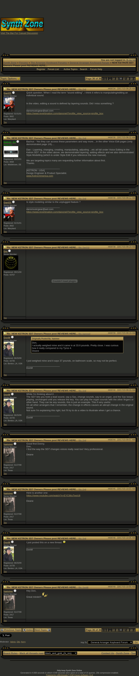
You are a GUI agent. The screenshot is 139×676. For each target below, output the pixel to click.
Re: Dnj (82, 89)
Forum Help (96, 69)
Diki (18, 642)
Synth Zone (10, 62)
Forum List (53, 69)
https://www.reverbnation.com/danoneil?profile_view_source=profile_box (64, 113)
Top (5, 122)
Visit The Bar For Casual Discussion (19, 33)
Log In (131, 60)
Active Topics (71, 69)
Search (83, 69)
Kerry (23, 642)
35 (117, 78)
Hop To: (84, 642)
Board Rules (10, 653)
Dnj (5, 251)
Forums (23, 62)
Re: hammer (84, 334)
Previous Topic (11, 630)
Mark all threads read (32, 653)
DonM (7, 337)
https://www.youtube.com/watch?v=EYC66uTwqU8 (53, 495)
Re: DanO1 (84, 247)
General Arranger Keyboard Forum (89, 62)
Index (28, 630)
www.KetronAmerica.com (39, 175)
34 (113, 78)
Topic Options (10, 78)
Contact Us (107, 653)
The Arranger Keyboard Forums (49, 62)
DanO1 (7, 93)
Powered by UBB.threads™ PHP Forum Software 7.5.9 (69, 675)
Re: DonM (83, 587)
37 (124, 78)
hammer (8, 444)
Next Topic (42, 630)
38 (128, 78)
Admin (13, 642)
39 (131, 78)
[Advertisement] (91, 26)
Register (41, 69)
